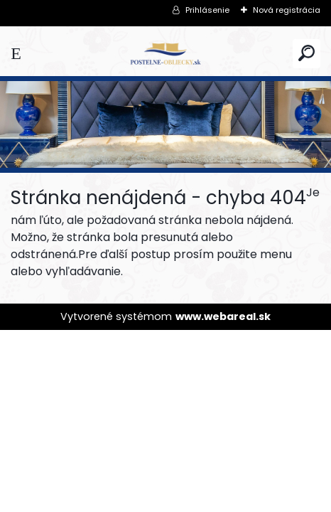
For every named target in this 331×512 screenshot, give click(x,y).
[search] (306, 53)
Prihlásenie (207, 10)
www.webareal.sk (223, 316)
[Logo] (165, 54)
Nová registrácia (286, 10)
